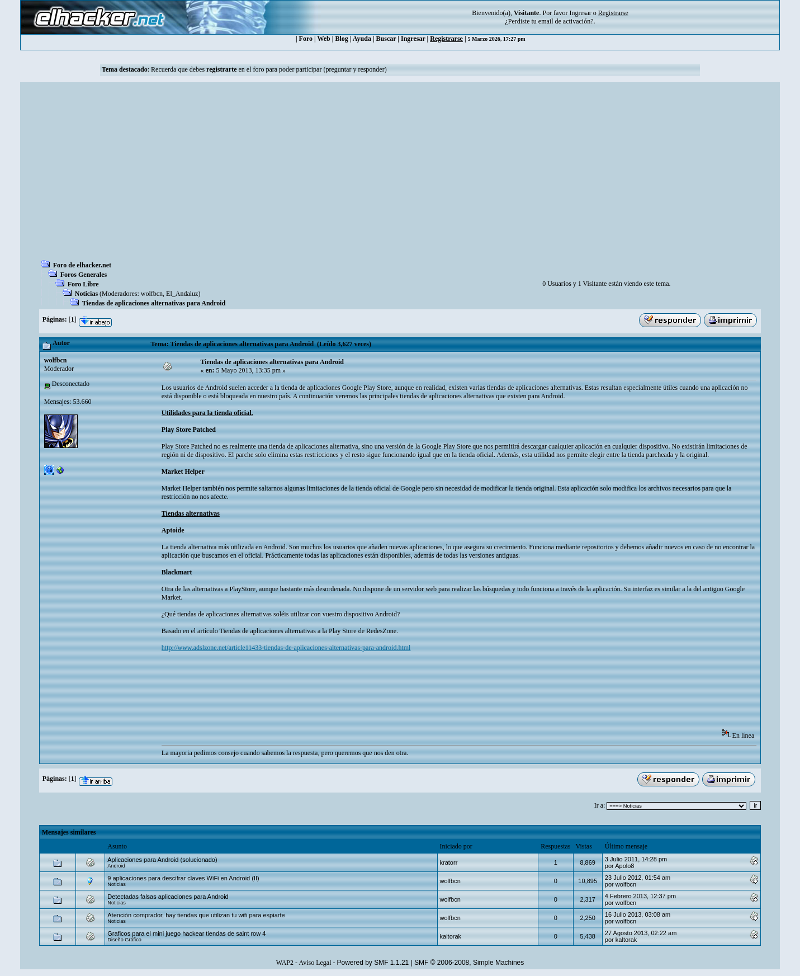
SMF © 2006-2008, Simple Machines (469, 962)
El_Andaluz (182, 294)
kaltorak (451, 936)
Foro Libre (83, 284)
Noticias (86, 294)
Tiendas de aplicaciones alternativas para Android (154, 303)
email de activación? (566, 21)
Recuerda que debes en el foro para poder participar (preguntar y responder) (269, 69)
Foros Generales (83, 275)
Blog (341, 39)
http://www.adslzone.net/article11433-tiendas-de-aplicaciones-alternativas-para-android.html (286, 648)
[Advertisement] (400, 174)
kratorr (449, 862)
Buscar (386, 39)
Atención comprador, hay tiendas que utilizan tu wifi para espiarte (196, 915)
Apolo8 (624, 865)
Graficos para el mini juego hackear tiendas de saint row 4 (186, 933)
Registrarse (446, 39)
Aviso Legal (315, 962)
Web (323, 39)
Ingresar (580, 13)
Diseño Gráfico (124, 939)
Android (116, 866)
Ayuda (362, 39)
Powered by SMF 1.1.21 (373, 962)
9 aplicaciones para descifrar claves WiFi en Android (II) (183, 878)
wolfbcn (152, 294)
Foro (306, 39)
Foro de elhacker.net (82, 265)
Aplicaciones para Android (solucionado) (162, 859)
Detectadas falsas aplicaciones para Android (167, 896)
